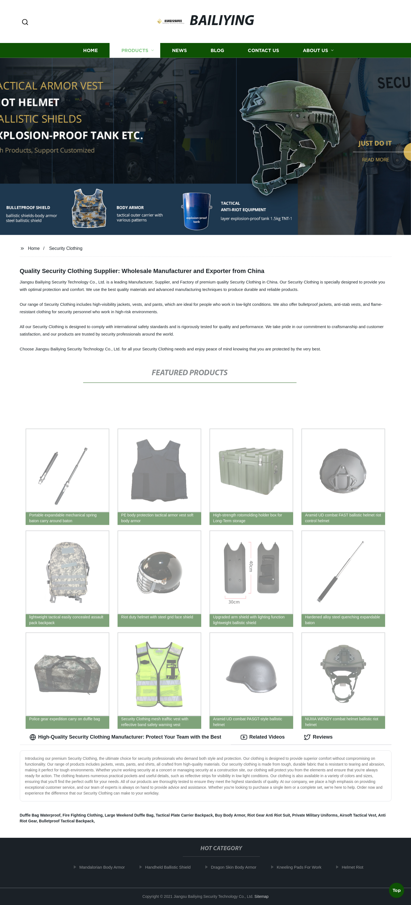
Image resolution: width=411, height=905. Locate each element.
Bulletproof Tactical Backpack (66, 821)
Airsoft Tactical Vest (358, 815)
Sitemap (261, 896)
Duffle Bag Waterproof (40, 815)
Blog (217, 50)
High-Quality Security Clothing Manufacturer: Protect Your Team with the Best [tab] (125, 737)
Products (134, 50)
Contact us (263, 50)
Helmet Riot (356, 867)
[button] (25, 22)
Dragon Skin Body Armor (237, 867)
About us (315, 50)
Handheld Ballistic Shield (171, 867)
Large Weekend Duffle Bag (129, 815)
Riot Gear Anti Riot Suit (268, 815)
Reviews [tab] (318, 737)
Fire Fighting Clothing (82, 815)
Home (90, 50)
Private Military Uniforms (314, 815)
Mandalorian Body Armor (105, 867)
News (179, 50)
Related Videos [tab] (263, 737)
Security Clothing (65, 248)
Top (397, 890)
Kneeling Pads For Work (302, 867)
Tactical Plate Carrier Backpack (184, 815)
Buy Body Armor (230, 815)
